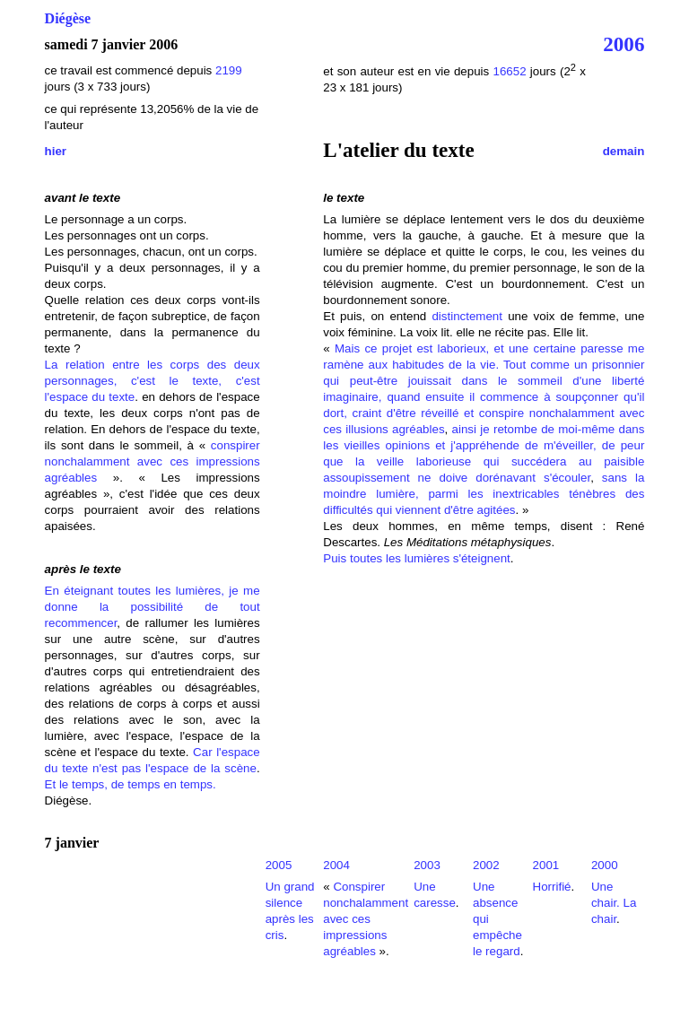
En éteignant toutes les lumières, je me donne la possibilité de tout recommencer (152, 607)
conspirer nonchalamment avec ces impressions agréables (152, 461)
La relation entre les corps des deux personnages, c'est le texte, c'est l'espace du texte (152, 381)
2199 (228, 70)
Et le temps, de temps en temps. (130, 784)
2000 (604, 865)
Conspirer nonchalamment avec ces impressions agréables (365, 919)
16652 (509, 71)
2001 (546, 865)
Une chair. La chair (613, 903)
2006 (623, 44)
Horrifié (552, 886)
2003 (427, 865)
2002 (486, 865)
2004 (336, 865)
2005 (279, 865)
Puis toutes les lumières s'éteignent (416, 558)
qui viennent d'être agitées (445, 510)
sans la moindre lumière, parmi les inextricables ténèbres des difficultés (483, 494)
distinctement (467, 316)
